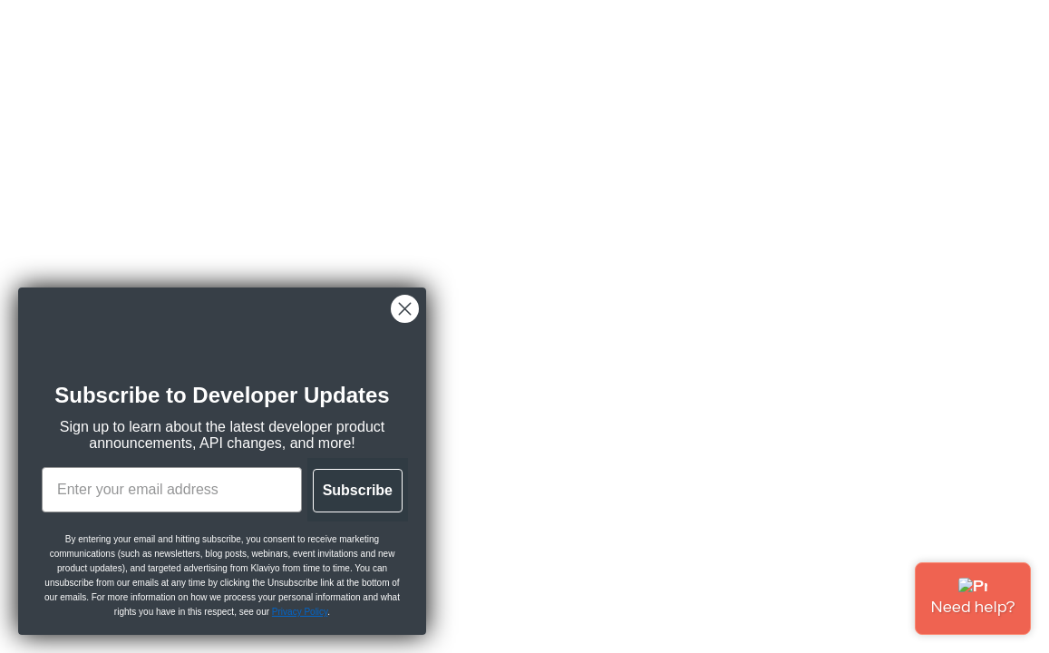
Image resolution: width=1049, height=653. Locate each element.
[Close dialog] (405, 309)
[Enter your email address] (172, 489)
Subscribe (358, 490)
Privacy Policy (300, 612)
